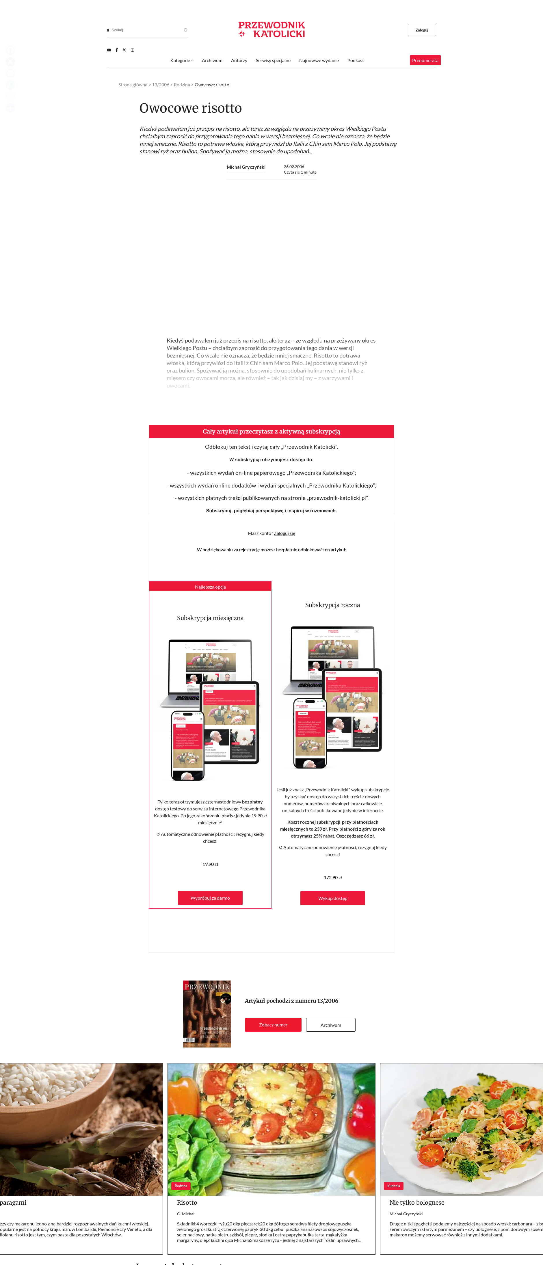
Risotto (187, 1202)
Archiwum (331, 1025)
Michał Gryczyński (246, 167)
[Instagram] (132, 50)
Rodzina (182, 84)
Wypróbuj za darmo (210, 898)
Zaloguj (422, 30)
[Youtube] (109, 50)
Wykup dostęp (332, 898)
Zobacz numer (273, 1024)
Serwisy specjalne (273, 60)
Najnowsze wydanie (319, 60)
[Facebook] (117, 50)
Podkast (355, 60)
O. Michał (186, 1213)
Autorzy (239, 60)
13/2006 (328, 1001)
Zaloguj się (284, 533)
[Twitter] (124, 50)
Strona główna (132, 84)
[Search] (108, 30)
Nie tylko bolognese (417, 1202)
